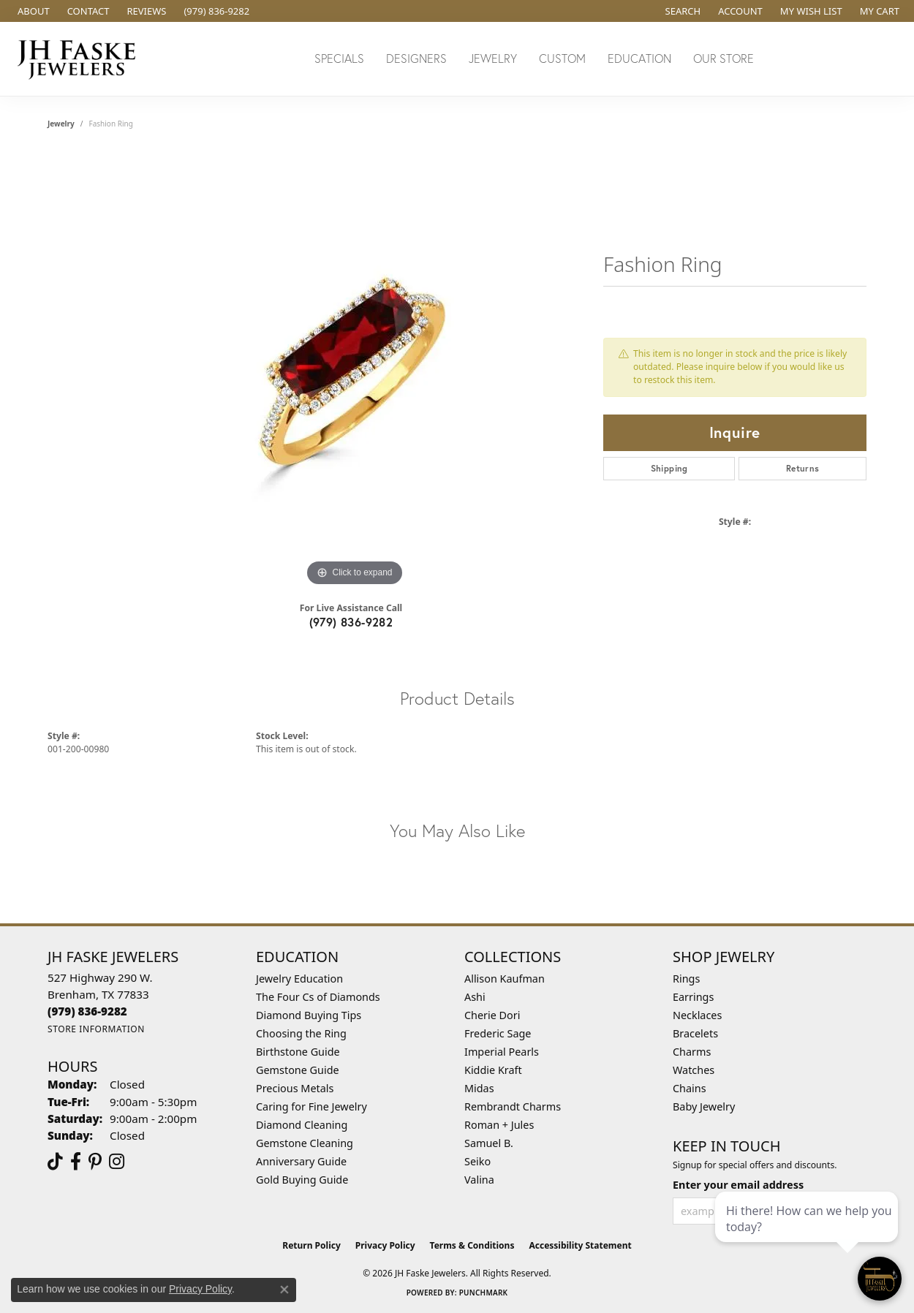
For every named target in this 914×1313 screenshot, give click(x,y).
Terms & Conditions (472, 1245)
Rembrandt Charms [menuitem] (512, 1106)
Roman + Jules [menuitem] (499, 1125)
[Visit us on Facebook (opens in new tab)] (75, 1161)
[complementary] (808, 1232)
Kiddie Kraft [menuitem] (493, 1070)
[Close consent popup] (284, 1289)
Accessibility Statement (580, 1245)
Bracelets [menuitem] (695, 1033)
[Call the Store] (87, 1011)
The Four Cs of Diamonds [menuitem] (318, 997)
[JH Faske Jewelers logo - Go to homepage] (80, 59)
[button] (681, 11)
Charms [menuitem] (692, 1052)
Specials (339, 58)
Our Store (723, 58)
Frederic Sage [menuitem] (497, 1033)
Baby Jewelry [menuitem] (704, 1106)
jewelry (61, 123)
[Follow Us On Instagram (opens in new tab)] (116, 1161)
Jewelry (493, 58)
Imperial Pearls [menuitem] (501, 1052)
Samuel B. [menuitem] (488, 1143)
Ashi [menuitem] (475, 997)
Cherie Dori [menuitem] (492, 1015)
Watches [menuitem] (693, 1070)
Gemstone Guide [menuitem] (297, 1070)
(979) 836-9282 (351, 621)
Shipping (669, 468)
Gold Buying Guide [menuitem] (302, 1180)
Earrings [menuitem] (693, 997)
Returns (803, 468)
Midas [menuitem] (479, 1088)
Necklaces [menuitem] (697, 1015)
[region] (354, 370)
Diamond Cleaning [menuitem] (301, 1125)
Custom (562, 58)
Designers (416, 58)
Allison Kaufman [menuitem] (504, 978)
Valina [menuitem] (479, 1180)
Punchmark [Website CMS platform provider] (483, 1292)
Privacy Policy (385, 1245)
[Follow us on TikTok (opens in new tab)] (55, 1161)
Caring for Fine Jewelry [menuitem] (311, 1106)
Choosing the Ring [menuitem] (301, 1033)
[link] (32, 11)
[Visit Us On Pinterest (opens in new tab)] (95, 1161)
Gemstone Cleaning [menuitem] (304, 1143)
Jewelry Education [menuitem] (299, 978)
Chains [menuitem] (689, 1088)
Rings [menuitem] (686, 978)
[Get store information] (96, 1029)
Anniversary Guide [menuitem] (301, 1161)
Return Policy (311, 1245)
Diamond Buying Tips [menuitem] (308, 1015)
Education (639, 58)
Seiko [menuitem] (477, 1161)
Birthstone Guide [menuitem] (298, 1052)
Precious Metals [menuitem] (294, 1088)
